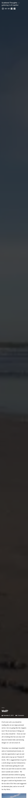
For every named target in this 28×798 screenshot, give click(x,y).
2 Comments (20, 715)
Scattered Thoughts (9, 3)
